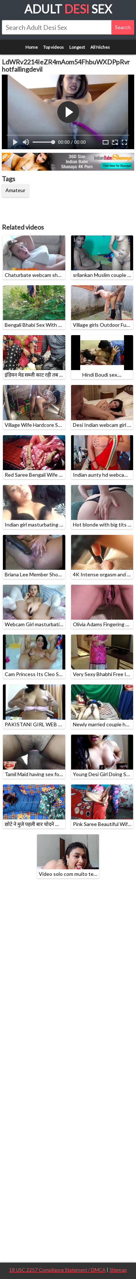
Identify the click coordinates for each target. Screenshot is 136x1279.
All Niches (100, 47)
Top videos (53, 47)
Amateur (15, 190)
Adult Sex (68, 9)
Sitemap (118, 1270)
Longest (77, 47)
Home (31, 47)
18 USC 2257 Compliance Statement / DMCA (57, 1270)
